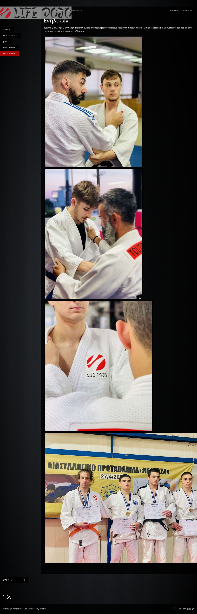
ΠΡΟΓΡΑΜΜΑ (9, 53)
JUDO (6, 42)
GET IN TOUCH (189, 609)
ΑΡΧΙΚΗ (6, 29)
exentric (42, 609)
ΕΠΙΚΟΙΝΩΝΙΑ (9, 47)
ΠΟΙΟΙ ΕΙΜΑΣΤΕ (10, 35)
